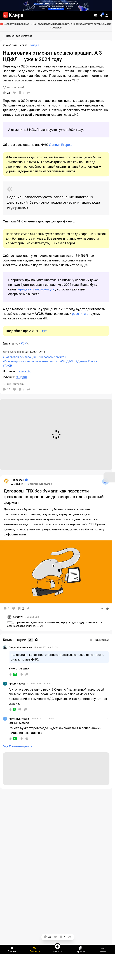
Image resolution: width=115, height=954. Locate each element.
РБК (24, 343)
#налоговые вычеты (52, 357)
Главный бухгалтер (19, 723)
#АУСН (7, 365)
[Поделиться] (28, 92)
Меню (103, 949)
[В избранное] (21, 92)
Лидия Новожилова (20, 647)
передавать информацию (36, 289)
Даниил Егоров (60, 145)
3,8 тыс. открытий (13, 87)
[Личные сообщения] (95, 15)
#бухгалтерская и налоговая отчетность (30, 361)
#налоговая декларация (19, 357)
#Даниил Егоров (87, 361)
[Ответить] (26, 674)
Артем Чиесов (17, 683)
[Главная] (12, 949)
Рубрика (8, 377)
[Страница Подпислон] (6, 481)
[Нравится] (14, 92)
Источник (10, 371)
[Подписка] (35, 949)
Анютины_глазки (19, 718)
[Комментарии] (6, 92)
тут (44, 331)
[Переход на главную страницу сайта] (13, 15)
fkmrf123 (18, 617)
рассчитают (81, 313)
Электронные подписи (40, 483)
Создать (57, 948)
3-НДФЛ (34, 45)
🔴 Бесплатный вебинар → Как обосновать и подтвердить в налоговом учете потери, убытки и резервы (56, 26)
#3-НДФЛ (66, 361)
